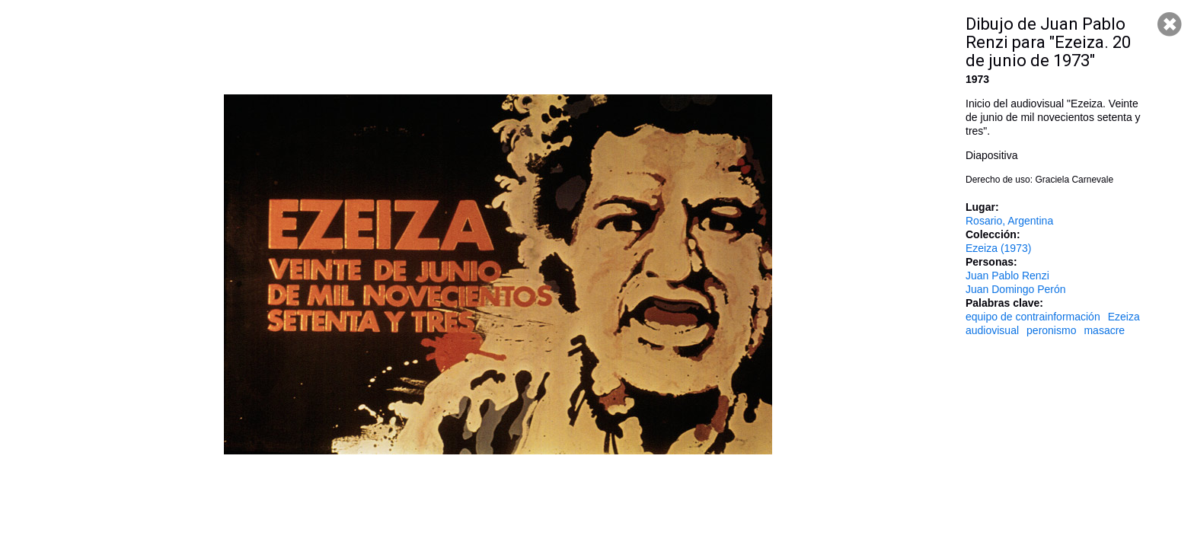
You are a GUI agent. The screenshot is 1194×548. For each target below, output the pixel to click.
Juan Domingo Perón (1016, 289)
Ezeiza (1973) (998, 248)
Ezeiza (1124, 317)
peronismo (1051, 330)
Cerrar (1169, 24)
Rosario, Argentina (1009, 221)
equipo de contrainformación (1033, 317)
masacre (1104, 330)
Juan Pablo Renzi (1007, 275)
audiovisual (992, 330)
